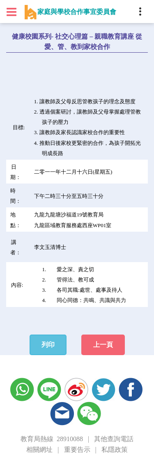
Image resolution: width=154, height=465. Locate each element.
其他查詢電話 (113, 438)
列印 (48, 344)
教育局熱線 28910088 (52, 438)
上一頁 (103, 344)
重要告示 (77, 449)
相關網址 (39, 449)
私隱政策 (114, 449)
